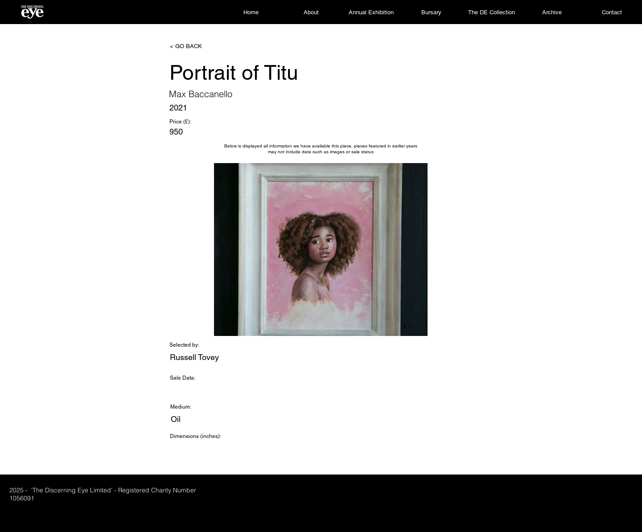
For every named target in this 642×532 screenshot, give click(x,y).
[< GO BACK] (199, 46)
